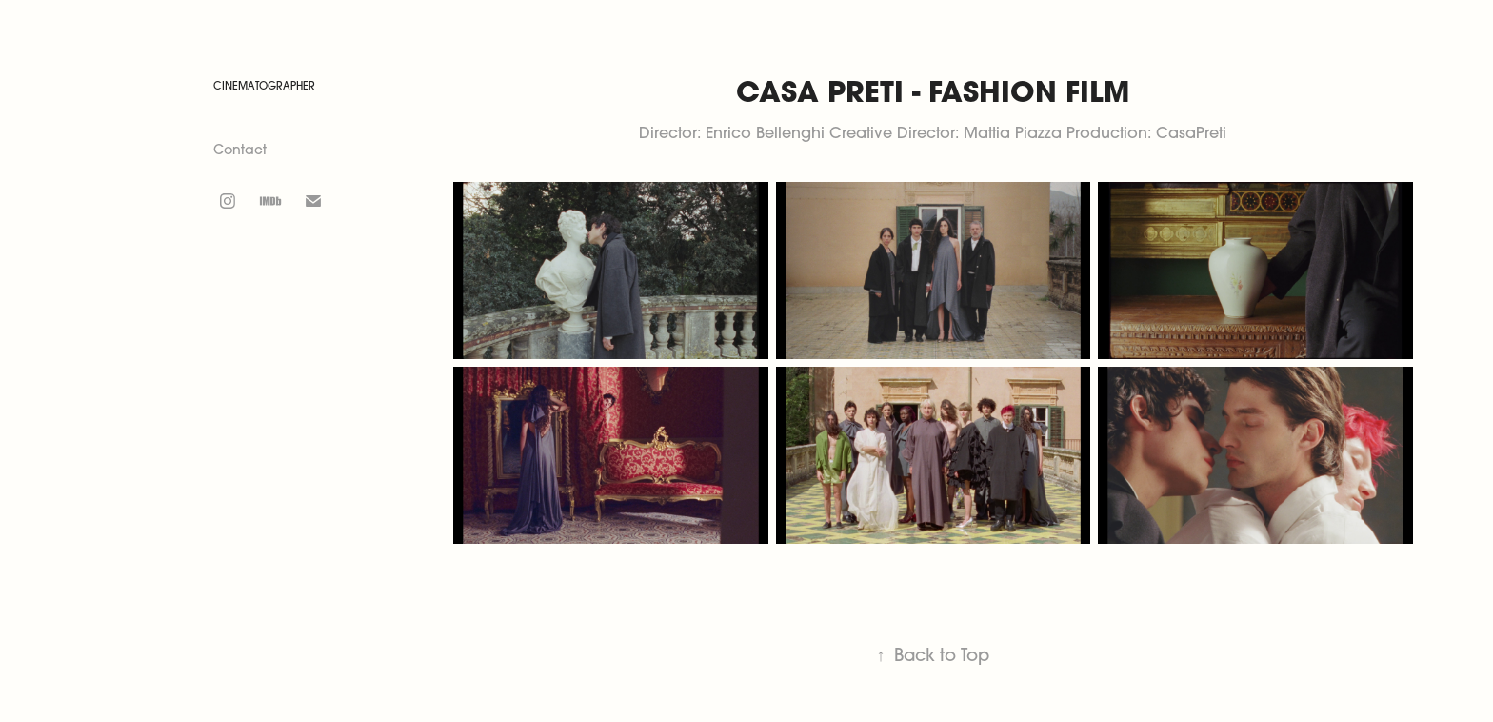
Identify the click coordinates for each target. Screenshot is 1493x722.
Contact (240, 149)
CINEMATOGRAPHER (264, 85)
